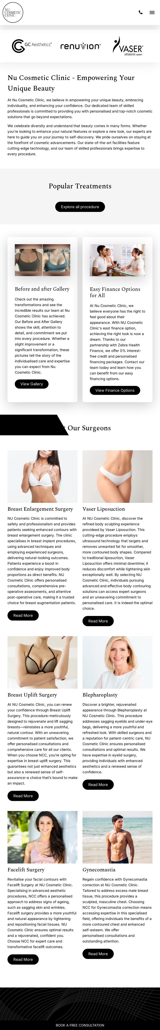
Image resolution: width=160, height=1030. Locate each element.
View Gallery (32, 384)
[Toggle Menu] (152, 12)
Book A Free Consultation (80, 1025)
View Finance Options (117, 391)
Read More (24, 617)
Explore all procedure (80, 207)
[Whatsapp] (11, 1017)
